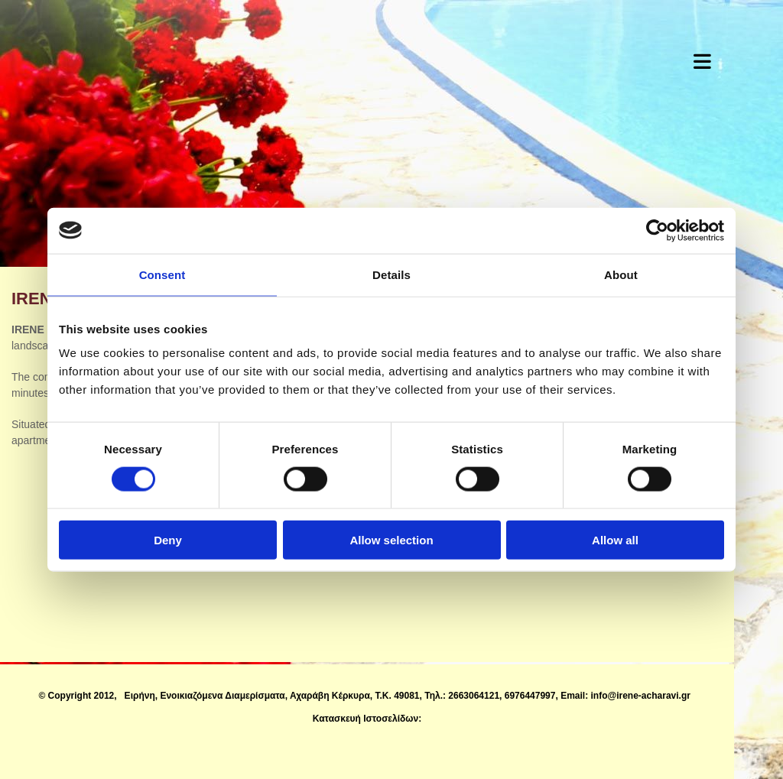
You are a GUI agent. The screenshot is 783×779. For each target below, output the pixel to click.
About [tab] (621, 274)
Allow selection (391, 540)
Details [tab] (391, 274)
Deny (168, 540)
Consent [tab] (162, 274)
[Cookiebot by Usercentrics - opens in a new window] (657, 230)
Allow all (615, 540)
